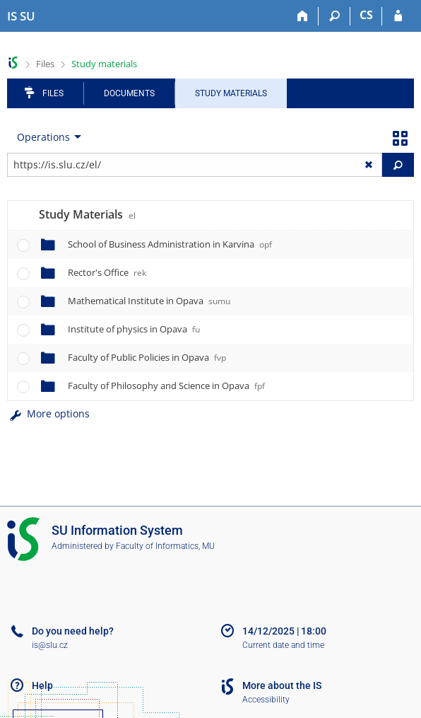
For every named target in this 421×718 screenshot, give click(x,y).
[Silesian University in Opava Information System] (21, 16)
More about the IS (281, 685)
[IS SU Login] (398, 16)
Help (42, 685)
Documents (129, 93)
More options (48, 413)
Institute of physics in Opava (134, 329)
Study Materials (231, 93)
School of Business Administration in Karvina (170, 244)
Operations (43, 137)
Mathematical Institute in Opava (149, 300)
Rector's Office (107, 272)
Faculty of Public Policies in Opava (147, 357)
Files (45, 63)
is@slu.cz (50, 645)
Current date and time (283, 645)
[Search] (334, 16)
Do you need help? (73, 631)
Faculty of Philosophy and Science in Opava (166, 385)
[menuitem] (46, 137)
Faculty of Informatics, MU (165, 546)
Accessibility (266, 700)
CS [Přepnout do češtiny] (366, 15)
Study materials (104, 63)
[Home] (303, 16)
